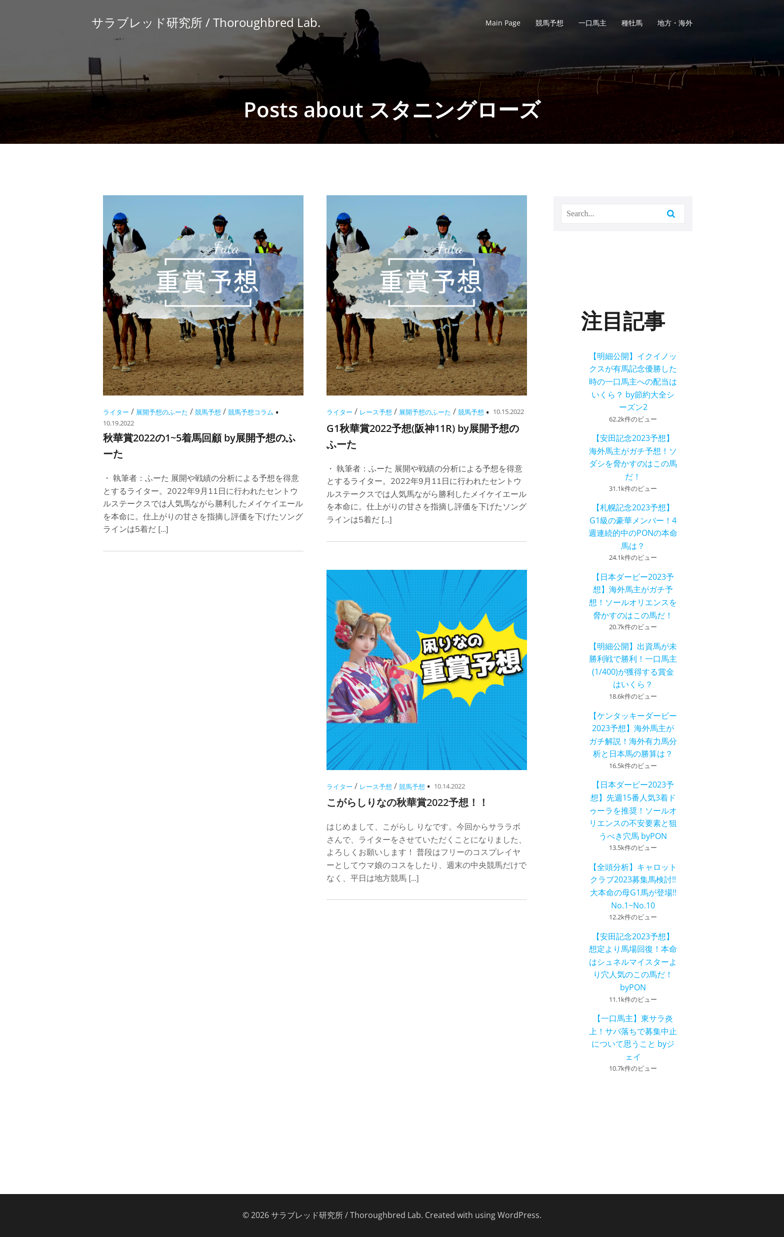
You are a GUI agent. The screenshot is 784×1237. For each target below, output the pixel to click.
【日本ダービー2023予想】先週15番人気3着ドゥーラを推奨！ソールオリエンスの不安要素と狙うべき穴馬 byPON (633, 810)
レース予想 (376, 412)
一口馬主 (592, 22)
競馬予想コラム (251, 412)
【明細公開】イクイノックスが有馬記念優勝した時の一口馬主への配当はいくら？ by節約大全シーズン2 (633, 381)
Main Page (503, 22)
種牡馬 (632, 22)
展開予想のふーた (162, 412)
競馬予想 (550, 22)
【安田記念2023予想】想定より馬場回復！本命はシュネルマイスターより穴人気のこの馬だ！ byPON (633, 962)
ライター (116, 412)
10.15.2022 (508, 411)
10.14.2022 (449, 786)
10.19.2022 (118, 422)
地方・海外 (675, 22)
